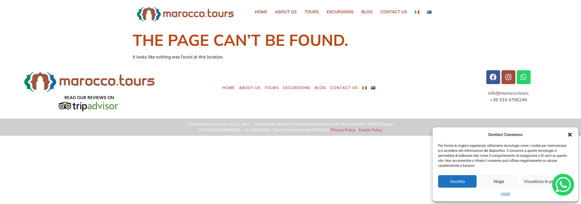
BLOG (367, 11)
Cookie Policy (370, 129)
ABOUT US (286, 11)
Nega (498, 181)
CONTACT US (394, 11)
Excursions (340, 11)
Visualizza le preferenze (547, 181)
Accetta (457, 181)
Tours (312, 11)
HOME (505, 194)
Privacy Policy (343, 129)
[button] (570, 134)
